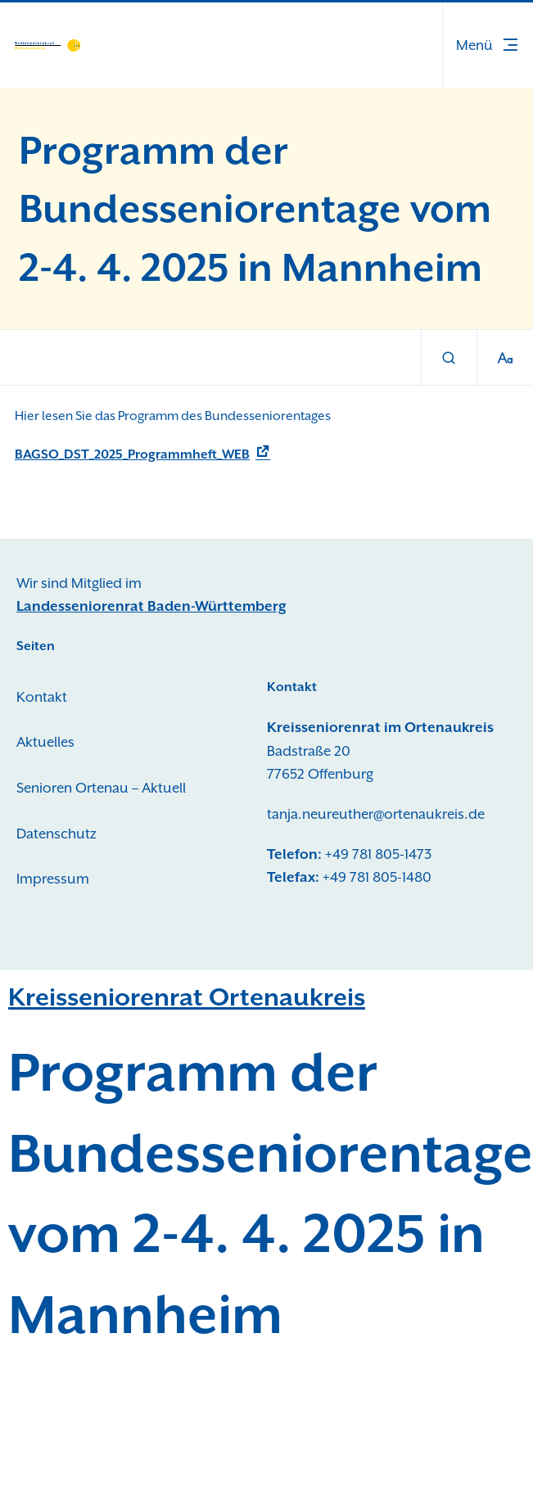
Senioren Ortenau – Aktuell (101, 788)
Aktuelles (45, 742)
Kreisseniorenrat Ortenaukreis (186, 997)
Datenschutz (56, 833)
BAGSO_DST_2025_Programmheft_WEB (132, 454)
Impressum (52, 878)
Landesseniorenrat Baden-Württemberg (151, 606)
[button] (487, 45)
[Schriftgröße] (505, 358)
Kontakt (41, 697)
